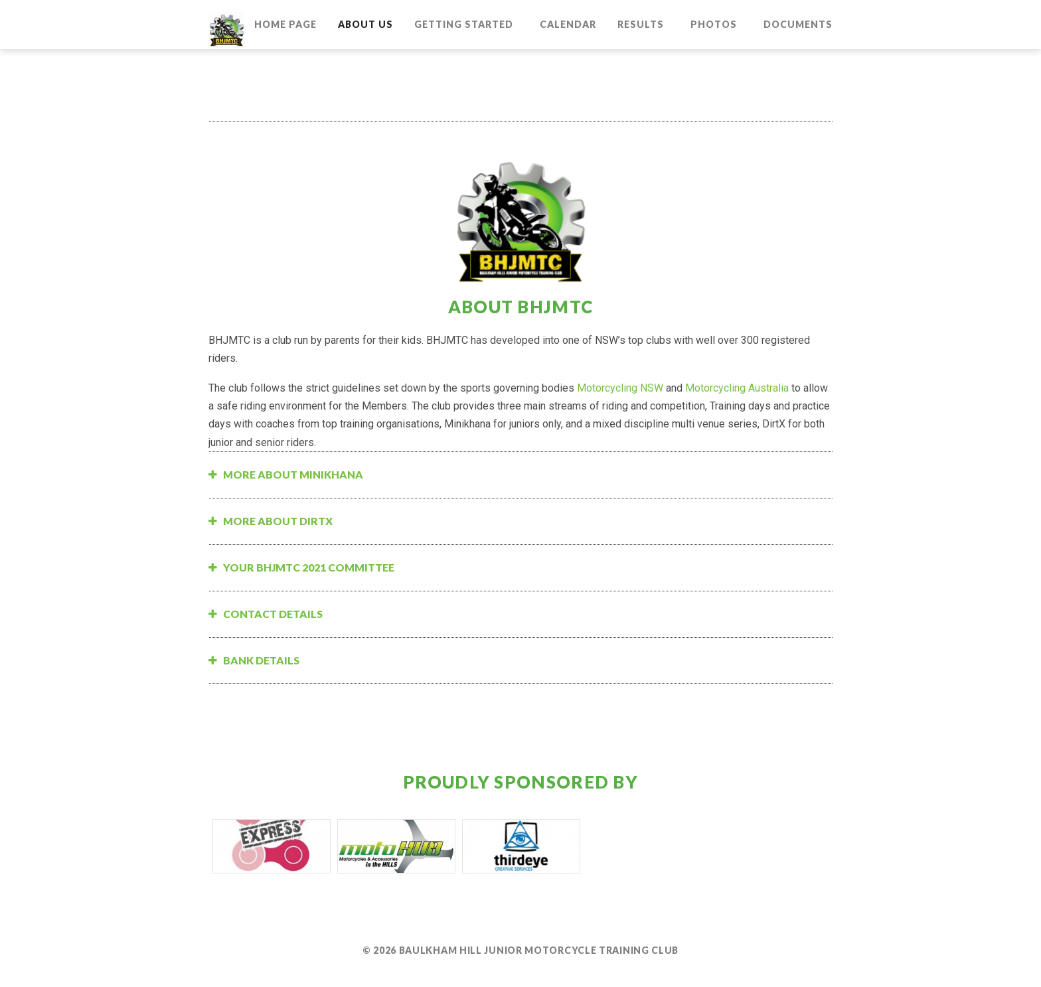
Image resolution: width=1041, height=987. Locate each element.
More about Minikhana (293, 474)
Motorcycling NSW (620, 388)
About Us (365, 24)
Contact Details (273, 613)
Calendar (568, 24)
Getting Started (463, 24)
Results (640, 24)
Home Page (285, 24)
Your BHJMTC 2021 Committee (308, 567)
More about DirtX (278, 520)
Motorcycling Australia (737, 388)
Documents (798, 24)
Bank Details (261, 660)
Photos (713, 24)
